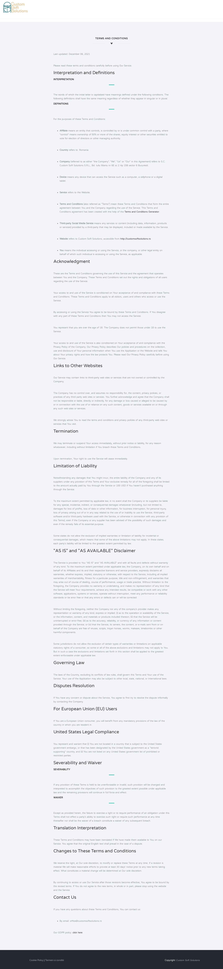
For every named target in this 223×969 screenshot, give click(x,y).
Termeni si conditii (54, 960)
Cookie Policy (36, 960)
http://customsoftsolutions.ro (135, 239)
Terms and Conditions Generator (141, 212)
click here (77, 932)
